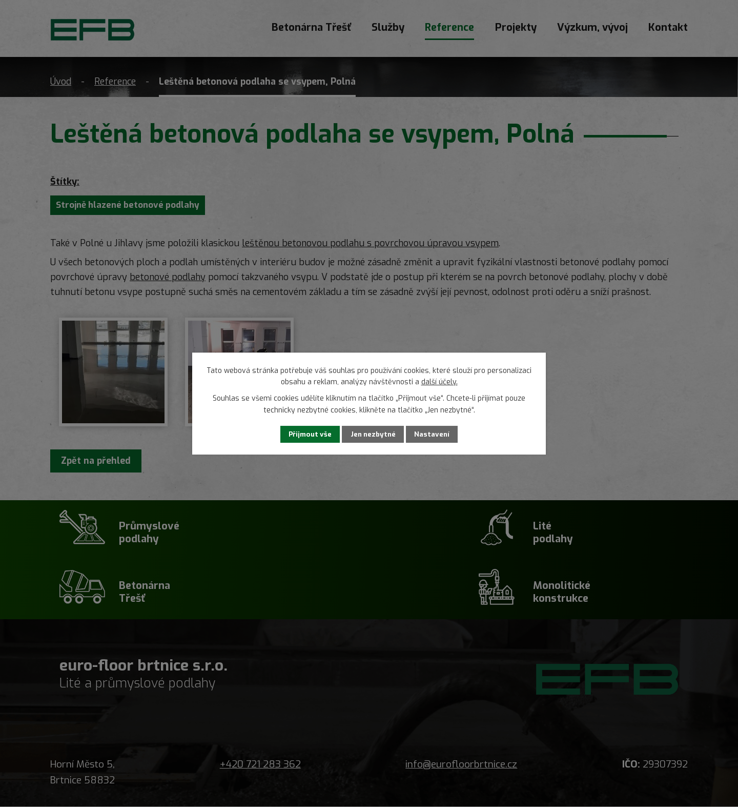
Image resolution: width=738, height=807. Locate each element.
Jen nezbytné (374, 434)
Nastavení (439, 434)
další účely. (439, 381)
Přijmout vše (303, 434)
